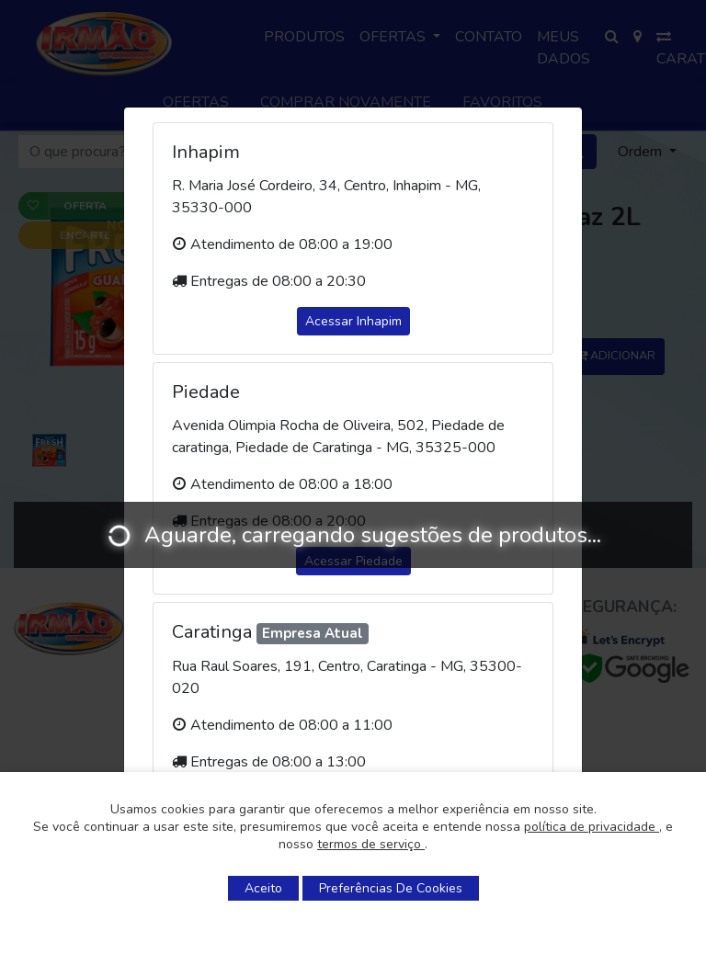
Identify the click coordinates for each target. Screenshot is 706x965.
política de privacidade (591, 826)
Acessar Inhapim (353, 321)
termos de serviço (371, 844)
